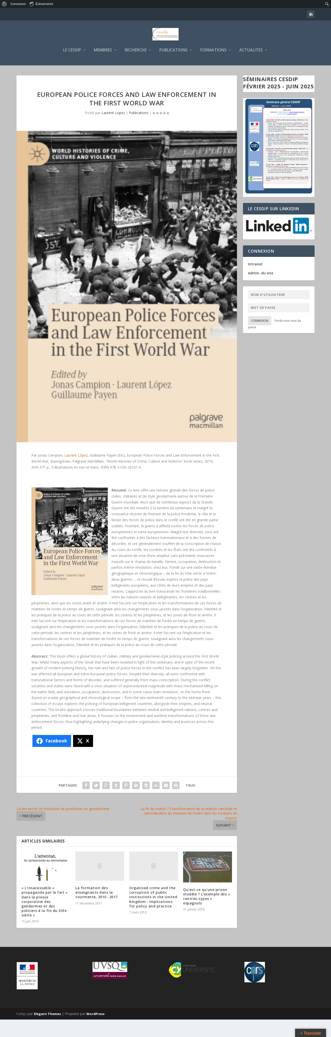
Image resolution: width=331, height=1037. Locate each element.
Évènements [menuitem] (41, 3)
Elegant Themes (47, 1031)
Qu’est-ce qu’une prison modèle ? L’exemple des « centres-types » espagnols (206, 914)
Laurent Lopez (113, 130)
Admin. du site (260, 290)
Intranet (255, 281)
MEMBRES (103, 67)
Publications (138, 130)
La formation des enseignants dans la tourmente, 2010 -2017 (96, 910)
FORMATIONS (213, 67)
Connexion (259, 338)
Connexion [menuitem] (18, 4)
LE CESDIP (72, 67)
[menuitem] (4, 4)
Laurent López (76, 472)
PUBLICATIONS (173, 67)
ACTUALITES (251, 67)
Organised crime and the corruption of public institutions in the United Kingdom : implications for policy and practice (153, 914)
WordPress (95, 1031)
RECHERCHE (136, 67)
